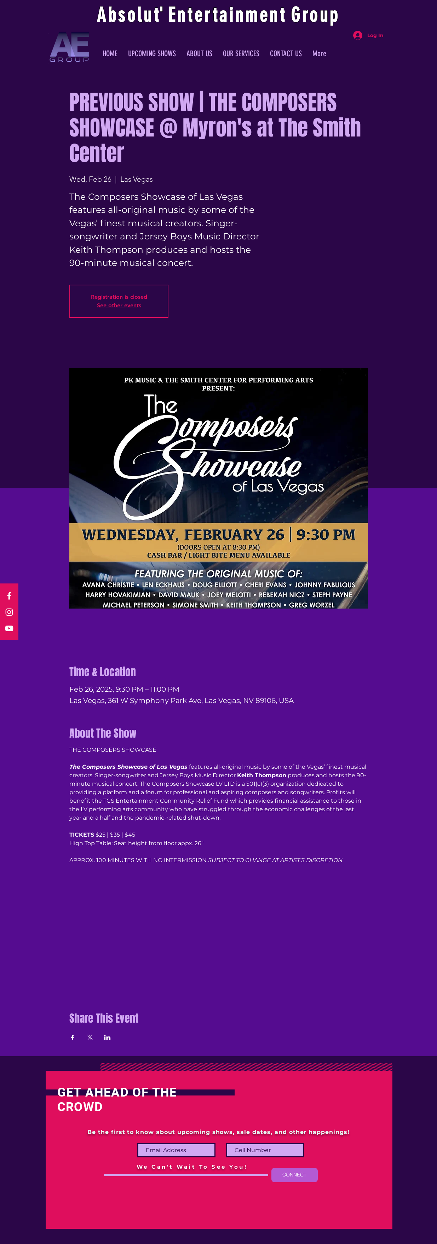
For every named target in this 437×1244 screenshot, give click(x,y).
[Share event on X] (90, 1037)
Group (315, 15)
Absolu (125, 15)
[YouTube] (9, 628)
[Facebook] (9, 596)
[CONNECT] (294, 1175)
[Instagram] (9, 612)
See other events (119, 305)
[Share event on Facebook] (72, 1037)
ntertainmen (228, 15)
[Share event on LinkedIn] (107, 1037)
